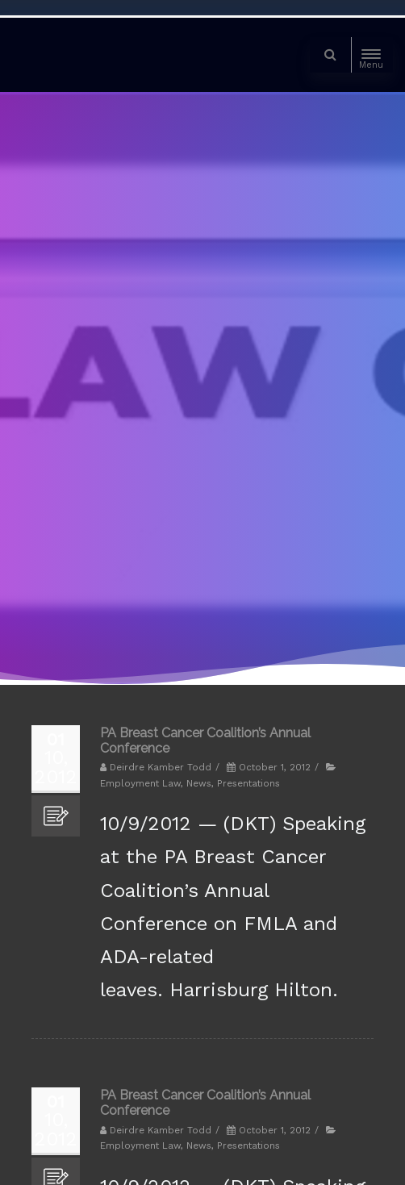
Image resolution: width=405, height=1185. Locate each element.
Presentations (248, 783)
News (198, 783)
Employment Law (140, 783)
